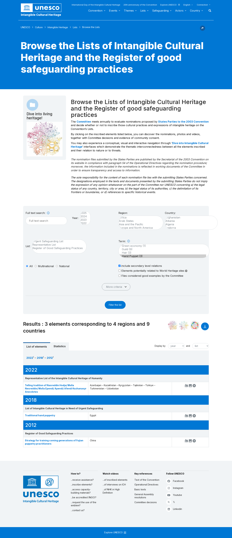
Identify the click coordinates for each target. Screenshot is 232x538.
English (186, 5)
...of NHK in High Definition (111, 491)
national (64, 266)
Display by (160, 346)
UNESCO (25, 27)
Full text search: (38, 213)
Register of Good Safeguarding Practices (57, 248)
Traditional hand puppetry (40, 415)
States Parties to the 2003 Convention (183, 121)
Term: (124, 241)
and (188, 346)
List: (28, 246)
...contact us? (78, 510)
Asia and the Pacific (139, 224)
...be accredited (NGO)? (83, 497)
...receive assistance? (82, 479)
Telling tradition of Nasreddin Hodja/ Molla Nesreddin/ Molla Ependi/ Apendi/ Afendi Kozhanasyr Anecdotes (55, 388)
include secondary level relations (140, 265)
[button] (202, 29)
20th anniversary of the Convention (140, 5)
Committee (84, 121)
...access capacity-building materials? (81, 491)
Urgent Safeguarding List (57, 241)
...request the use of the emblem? (83, 504)
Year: (75, 218)
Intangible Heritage (58, 27)
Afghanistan (189, 217)
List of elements (36, 346)
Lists (143, 10)
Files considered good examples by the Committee (150, 275)
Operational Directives (146, 484)
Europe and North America (139, 228)
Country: (170, 213)
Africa (139, 217)
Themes (129, 10)
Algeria (189, 224)
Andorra (189, 228)
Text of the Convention (146, 479)
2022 (83, 223)
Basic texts (140, 489)
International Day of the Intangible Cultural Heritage (96, 5)
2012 (50, 357)
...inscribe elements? (81, 484)
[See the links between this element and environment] (184, 325)
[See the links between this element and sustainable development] (195, 325)
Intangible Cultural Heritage (41, 14)
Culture (39, 27)
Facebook (175, 480)
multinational (46, 266)
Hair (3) (162, 252)
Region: (123, 213)
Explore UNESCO (170, 5)
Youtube (174, 494)
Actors (179, 10)
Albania (189, 221)
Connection (202, 5)
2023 (83, 220)
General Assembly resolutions (144, 496)
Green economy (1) (162, 246)
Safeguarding (160, 10)
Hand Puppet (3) (162, 256)
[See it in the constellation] (173, 325)
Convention (95, 10)
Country (195, 10)
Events (113, 10)
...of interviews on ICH (114, 484)
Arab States (139, 221)
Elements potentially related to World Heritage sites (152, 270)
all (31, 266)
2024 (83, 216)
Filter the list (115, 304)
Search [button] (209, 10)
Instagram (174, 487)
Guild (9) (162, 249)
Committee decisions (145, 502)
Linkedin (174, 508)
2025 (83, 213)
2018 (40, 357)
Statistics (60, 346)
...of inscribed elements (115, 479)
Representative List (57, 244)
